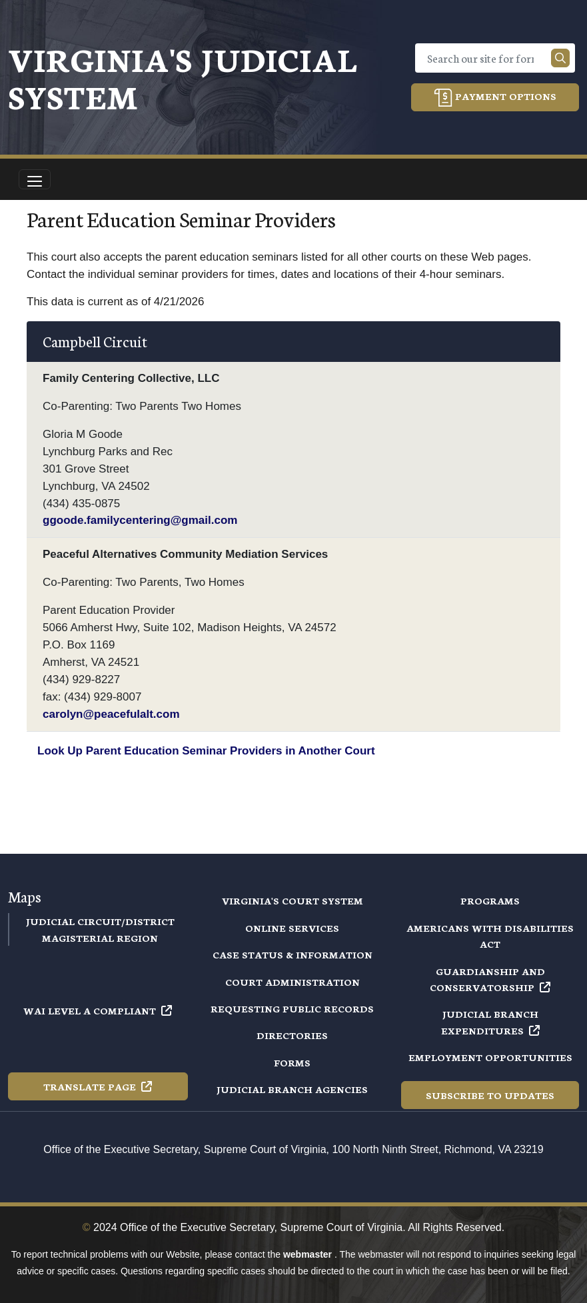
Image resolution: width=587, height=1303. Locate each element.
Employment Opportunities (490, 1057)
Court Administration (292, 981)
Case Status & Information (292, 954)
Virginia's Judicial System (182, 77)
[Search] (485, 58)
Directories (292, 1035)
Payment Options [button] (495, 98)
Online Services (292, 927)
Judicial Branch (490, 1021)
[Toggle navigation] (35, 179)
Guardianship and (490, 979)
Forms (292, 1062)
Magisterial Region (100, 937)
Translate (97, 1086)
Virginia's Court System (292, 900)
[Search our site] (560, 58)
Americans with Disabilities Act (490, 935)
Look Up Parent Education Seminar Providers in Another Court (206, 750)
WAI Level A (97, 1010)
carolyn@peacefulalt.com (111, 714)
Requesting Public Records (292, 1008)
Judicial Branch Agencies (292, 1089)
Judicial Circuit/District (100, 921)
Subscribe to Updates (490, 1095)
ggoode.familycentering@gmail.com (140, 520)
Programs (490, 900)
